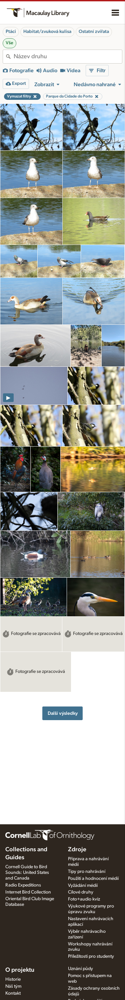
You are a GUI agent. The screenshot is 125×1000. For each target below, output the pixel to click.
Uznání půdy (80, 968)
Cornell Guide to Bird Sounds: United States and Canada (27, 873)
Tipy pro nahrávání (86, 871)
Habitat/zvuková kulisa (47, 31)
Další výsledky (63, 713)
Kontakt (13, 993)
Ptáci (11, 31)
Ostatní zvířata (94, 31)
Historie (13, 979)
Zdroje (77, 850)
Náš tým (13, 986)
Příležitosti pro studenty (91, 956)
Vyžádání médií (83, 885)
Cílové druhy (80, 892)
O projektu (19, 970)
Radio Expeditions (23, 885)
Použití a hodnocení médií (93, 878)
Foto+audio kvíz (84, 899)
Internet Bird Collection (28, 892)
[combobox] (68, 56)
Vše (9, 43)
